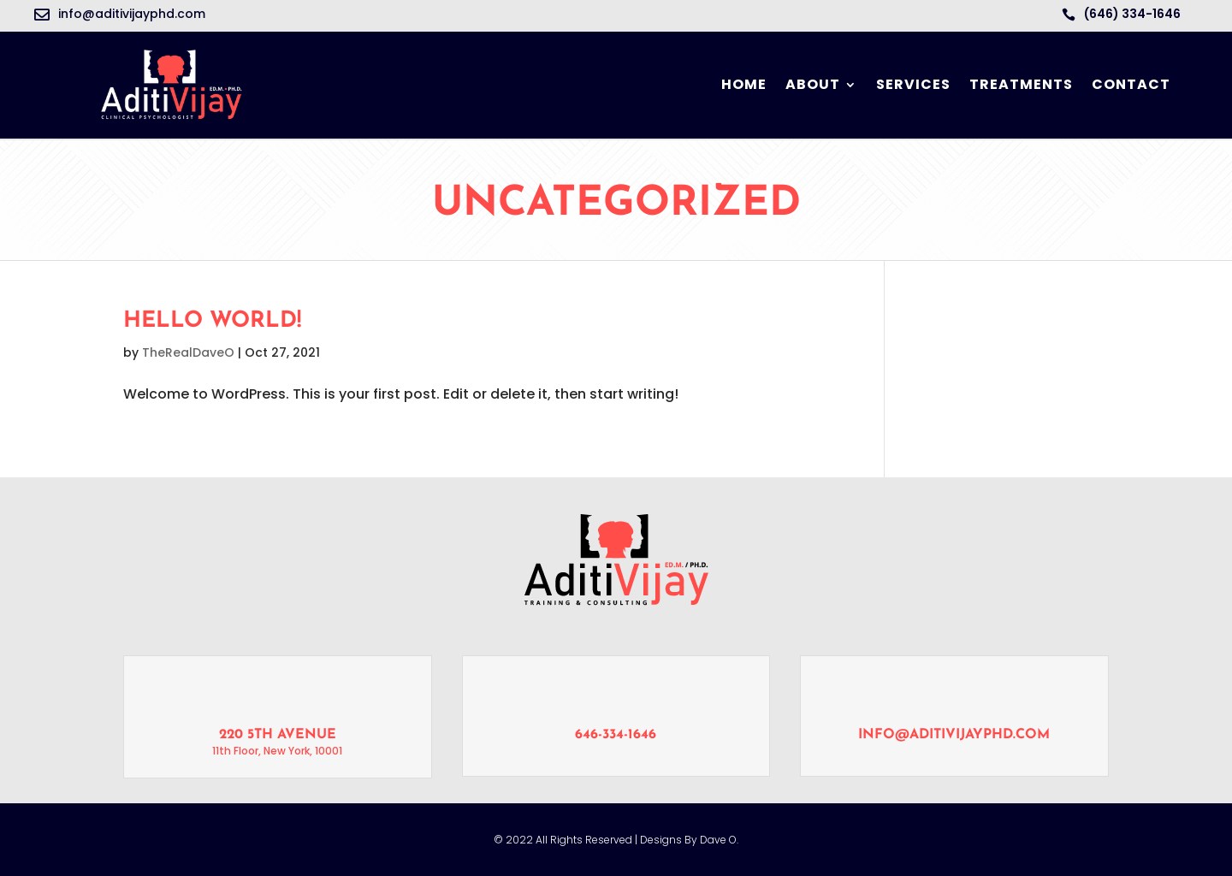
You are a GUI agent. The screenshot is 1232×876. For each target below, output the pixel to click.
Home (744, 84)
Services (913, 84)
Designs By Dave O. (687, 839)
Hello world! (212, 321)
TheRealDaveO (188, 352)
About (812, 84)
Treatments (1021, 84)
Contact (1131, 84)
